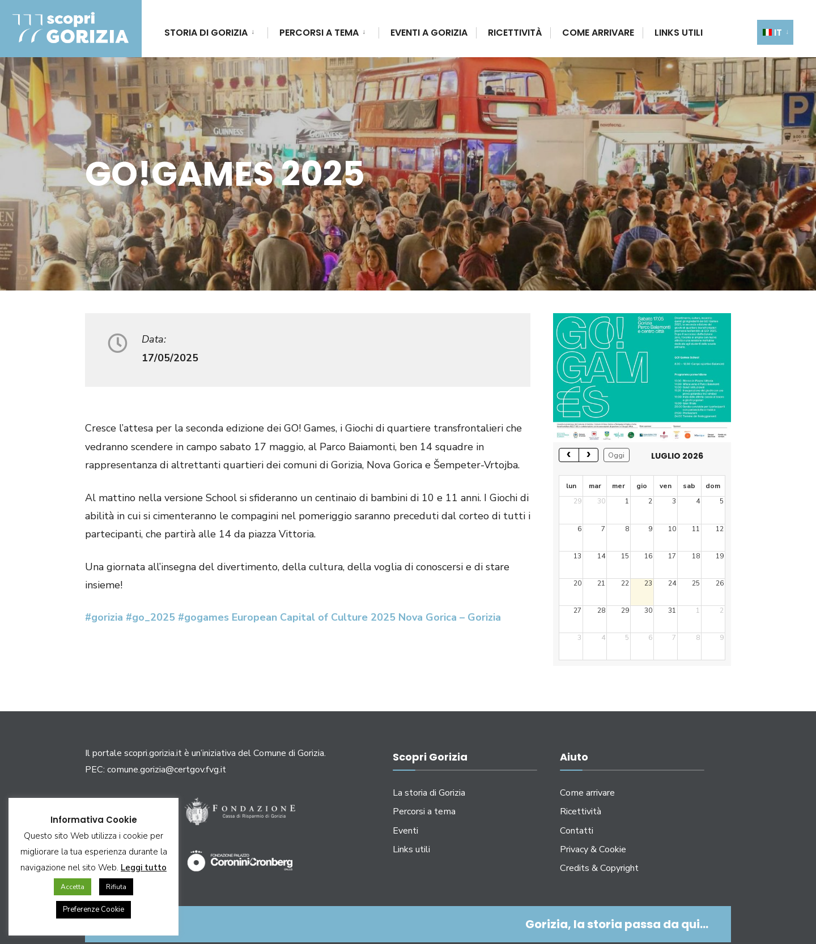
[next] (589, 455)
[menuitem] (215, 30)
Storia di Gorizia (206, 32)
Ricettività (515, 32)
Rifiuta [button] (116, 886)
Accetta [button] (72, 886)
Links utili (678, 32)
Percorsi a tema (319, 32)
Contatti (576, 831)
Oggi (616, 455)
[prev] (569, 455)
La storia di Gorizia (429, 793)
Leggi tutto (144, 867)
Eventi (405, 831)
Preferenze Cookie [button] (93, 909)
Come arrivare (598, 32)
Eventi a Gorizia (429, 32)
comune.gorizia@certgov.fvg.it (166, 769)
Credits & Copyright (599, 868)
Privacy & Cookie (593, 849)
